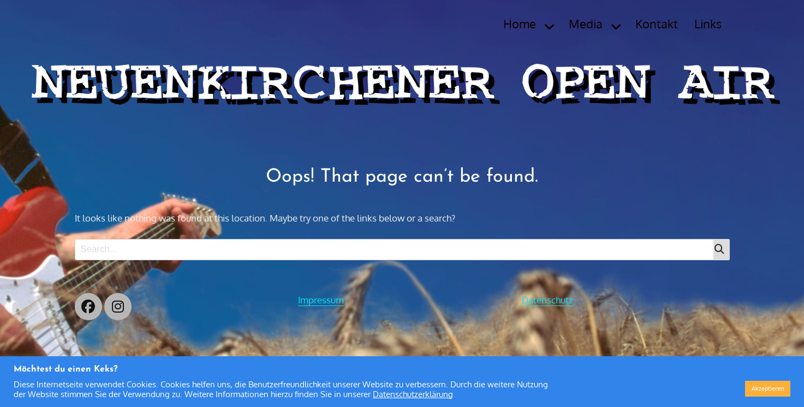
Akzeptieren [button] (768, 388)
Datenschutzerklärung (413, 394)
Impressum (321, 300)
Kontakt (656, 23)
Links (708, 23)
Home (519, 23)
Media (586, 23)
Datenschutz (547, 300)
